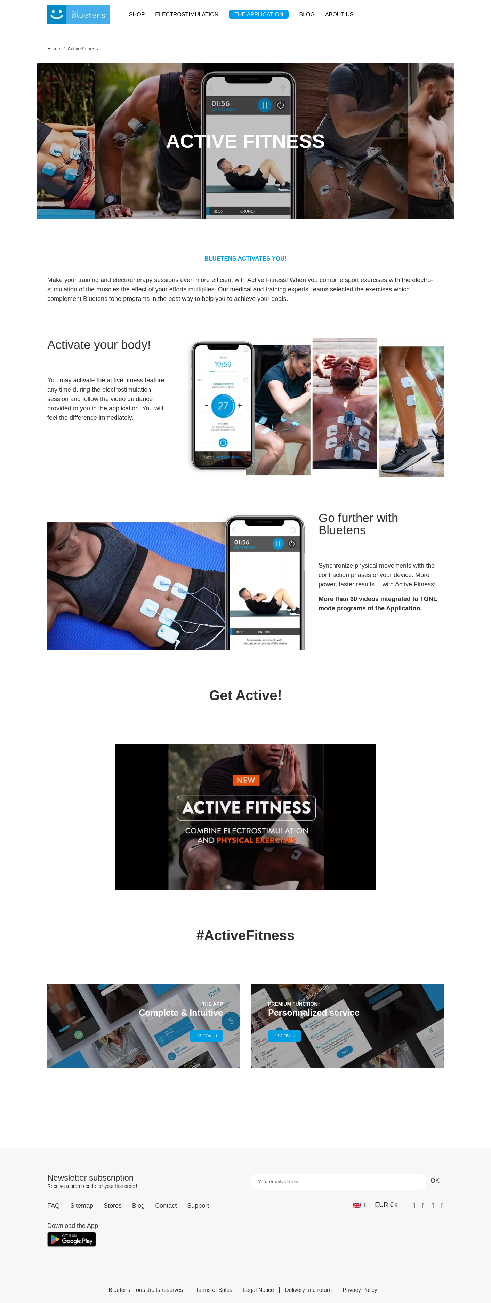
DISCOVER (206, 1035)
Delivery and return (308, 1290)
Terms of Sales (213, 1290)
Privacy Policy (360, 1290)
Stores (113, 1205)
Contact (166, 1205)
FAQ (53, 1205)
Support (198, 1205)
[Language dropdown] (360, 1205)
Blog (138, 1205)
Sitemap (81, 1205)
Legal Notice (258, 1290)
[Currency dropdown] (386, 1205)
